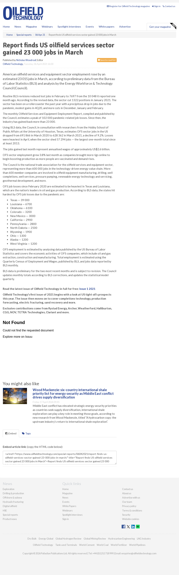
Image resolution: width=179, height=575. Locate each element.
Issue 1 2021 (87, 288)
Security (126, 514)
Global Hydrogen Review (68, 538)
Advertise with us (131, 497)
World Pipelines (137, 544)
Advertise (125, 26)
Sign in (156, 6)
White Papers (69, 506)
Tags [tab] (26, 433)
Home (6, 26)
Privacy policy (129, 506)
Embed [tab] (10, 433)
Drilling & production (13, 493)
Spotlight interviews (69, 26)
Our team (127, 501)
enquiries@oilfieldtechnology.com (138, 553)
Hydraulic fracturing (13, 501)
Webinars (47, 26)
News (65, 497)
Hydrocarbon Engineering (121, 538)
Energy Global (46, 538)
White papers (106, 26)
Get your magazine (162, 26)
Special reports (10, 514)
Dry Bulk (32, 538)
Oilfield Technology (13, 63)
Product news (10, 519)
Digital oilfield (10, 506)
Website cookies (130, 519)
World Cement (86, 544)
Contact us (169, 6)
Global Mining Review (95, 538)
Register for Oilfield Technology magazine (128, 6)
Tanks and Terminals (66, 544)
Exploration (8, 489)
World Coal (103, 544)
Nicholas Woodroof (26, 60)
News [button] (18, 26)
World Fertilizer (119, 544)
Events (90, 26)
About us (126, 493)
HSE (5, 510)
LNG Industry (144, 538)
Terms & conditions (132, 510)
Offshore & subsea (12, 497)
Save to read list (107, 60)
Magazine (31, 26)
